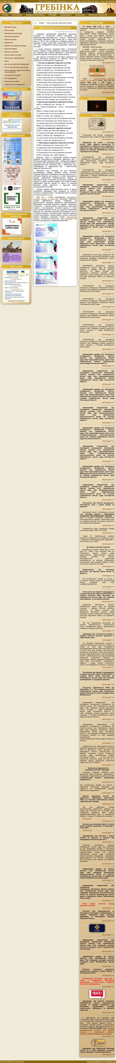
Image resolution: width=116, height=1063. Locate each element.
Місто (7, 61)
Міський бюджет (11, 49)
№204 (82, 849)
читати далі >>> (108, 63)
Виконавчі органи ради (13, 33)
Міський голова (10, 27)
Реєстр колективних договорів (16, 67)
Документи (9, 43)
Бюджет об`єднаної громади (15, 46)
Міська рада (9, 30)
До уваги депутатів (97, 66)
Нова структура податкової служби (59, 23)
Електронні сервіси (12, 36)
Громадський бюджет (13, 75)
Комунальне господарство (15, 84)
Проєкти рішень (11, 39)
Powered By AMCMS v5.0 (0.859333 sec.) (101, 1062)
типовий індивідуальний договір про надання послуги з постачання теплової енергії (97, 1031)
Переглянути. (87, 830)
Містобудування (11, 78)
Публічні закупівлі (11, 52)
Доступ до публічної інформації (17, 64)
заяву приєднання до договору (99, 1034)
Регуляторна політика (13, 55)
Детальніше (87, 818)
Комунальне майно (12, 81)
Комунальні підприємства (14, 58)
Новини (41, 23)
